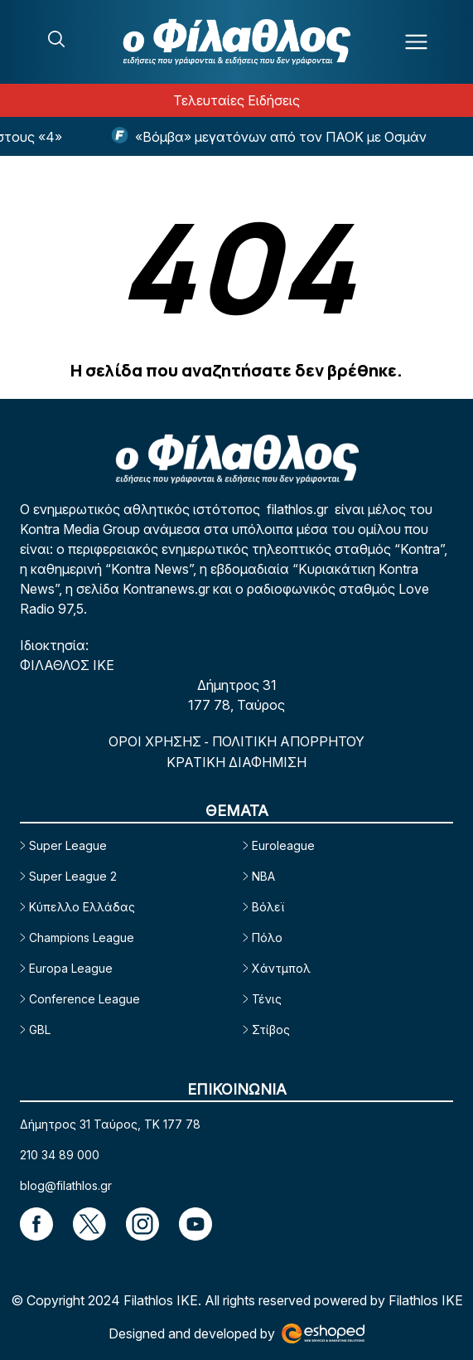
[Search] (56, 39)
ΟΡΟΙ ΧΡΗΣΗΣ (157, 741)
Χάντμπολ (281, 968)
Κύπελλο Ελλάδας (82, 907)
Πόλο (267, 937)
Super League (68, 845)
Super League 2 (73, 876)
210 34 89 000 (59, 1155)
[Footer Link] (36, 1224)
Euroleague (283, 845)
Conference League (84, 999)
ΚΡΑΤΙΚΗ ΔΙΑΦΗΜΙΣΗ (236, 762)
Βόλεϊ (268, 907)
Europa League (71, 968)
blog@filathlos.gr (66, 1185)
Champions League (81, 937)
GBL (40, 1029)
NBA (263, 876)
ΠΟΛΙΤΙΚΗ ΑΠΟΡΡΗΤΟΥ (288, 741)
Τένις (267, 999)
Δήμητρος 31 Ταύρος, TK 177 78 (110, 1124)
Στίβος (271, 1029)
